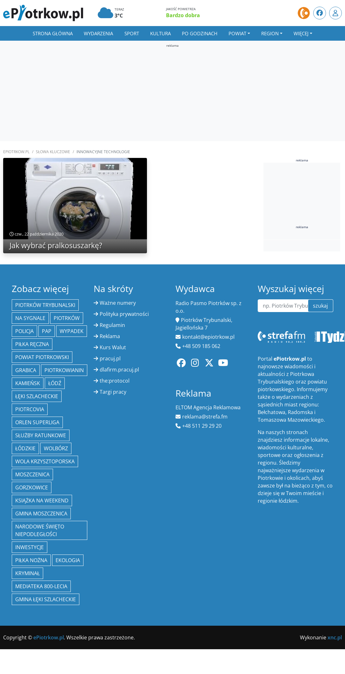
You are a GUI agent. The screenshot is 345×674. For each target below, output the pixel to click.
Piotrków (67, 318)
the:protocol (114, 380)
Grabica (25, 370)
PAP (46, 331)
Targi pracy (113, 391)
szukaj (320, 305)
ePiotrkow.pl (16, 151)
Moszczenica (32, 474)
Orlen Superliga (37, 422)
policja (24, 331)
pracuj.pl (110, 358)
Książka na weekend (42, 500)
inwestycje (29, 547)
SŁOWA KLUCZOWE (53, 151)
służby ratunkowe (40, 435)
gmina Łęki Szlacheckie (45, 599)
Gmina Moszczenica (41, 513)
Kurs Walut (113, 347)
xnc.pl (335, 637)
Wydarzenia (98, 33)
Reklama (110, 336)
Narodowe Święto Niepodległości (39, 530)
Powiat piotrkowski (42, 357)
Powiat (237, 33)
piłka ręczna (32, 344)
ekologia (68, 560)
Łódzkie (25, 448)
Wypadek (71, 331)
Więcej (301, 33)
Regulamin (112, 325)
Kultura (160, 33)
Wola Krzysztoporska (45, 461)
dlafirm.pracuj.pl (119, 369)
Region (270, 33)
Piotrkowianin (64, 370)
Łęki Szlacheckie (36, 396)
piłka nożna (31, 560)
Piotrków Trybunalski (45, 305)
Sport (131, 33)
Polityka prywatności (124, 313)
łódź (54, 383)
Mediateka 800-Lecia (41, 586)
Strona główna (53, 33)
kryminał (27, 573)
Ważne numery (118, 302)
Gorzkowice (31, 487)
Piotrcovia (29, 409)
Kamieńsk (27, 383)
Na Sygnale (30, 318)
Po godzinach (199, 33)
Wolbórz (56, 448)
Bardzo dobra (183, 15)
